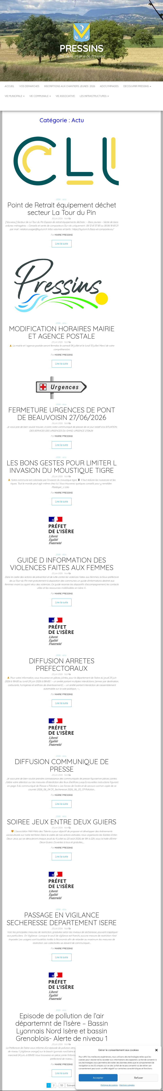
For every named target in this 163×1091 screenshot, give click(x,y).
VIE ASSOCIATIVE (65, 96)
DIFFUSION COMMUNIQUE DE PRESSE (62, 755)
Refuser (138, 1077)
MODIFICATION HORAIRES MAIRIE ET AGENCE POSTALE (61, 323)
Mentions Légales (127, 1085)
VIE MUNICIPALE (14, 96)
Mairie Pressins (64, 225)
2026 (58, 189)
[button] (156, 1050)
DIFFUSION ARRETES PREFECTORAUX (61, 655)
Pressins (81, 48)
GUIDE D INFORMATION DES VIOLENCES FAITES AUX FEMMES (61, 554)
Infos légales (71, 1087)
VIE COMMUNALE (40, 96)
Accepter (98, 1077)
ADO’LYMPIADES (109, 86)
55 (61, 1075)
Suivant (71, 1075)
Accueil (9, 86)
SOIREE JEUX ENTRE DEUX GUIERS (61, 812)
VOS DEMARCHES (29, 86)
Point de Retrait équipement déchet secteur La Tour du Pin (61, 199)
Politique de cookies (109, 1085)
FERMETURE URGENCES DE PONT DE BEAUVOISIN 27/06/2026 (61, 404)
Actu (64, 189)
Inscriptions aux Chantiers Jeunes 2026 (69, 86)
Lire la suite (61, 233)
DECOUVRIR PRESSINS (137, 86)
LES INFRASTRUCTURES (94, 96)
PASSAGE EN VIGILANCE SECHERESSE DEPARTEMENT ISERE (62, 909)
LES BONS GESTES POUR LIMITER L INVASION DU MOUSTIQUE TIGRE (62, 457)
